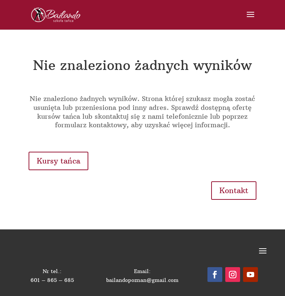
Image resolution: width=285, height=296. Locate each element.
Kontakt (233, 190)
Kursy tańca (58, 160)
